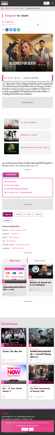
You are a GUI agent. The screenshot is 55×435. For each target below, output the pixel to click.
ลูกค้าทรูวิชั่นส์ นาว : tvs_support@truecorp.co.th (18, 417)
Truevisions (15, 233)
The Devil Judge (13, 185)
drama (38, 214)
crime (28, 214)
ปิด (31, 429)
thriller (19, 214)
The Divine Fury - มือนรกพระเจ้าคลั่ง (19, 192)
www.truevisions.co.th (18, 230)
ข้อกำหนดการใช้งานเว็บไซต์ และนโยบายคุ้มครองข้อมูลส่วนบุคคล (27, 425)
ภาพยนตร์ (7, 220)
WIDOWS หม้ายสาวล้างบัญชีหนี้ (17, 189)
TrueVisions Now (17, 248)
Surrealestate (11, 181)
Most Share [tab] (40, 260)
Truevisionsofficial (22, 244)
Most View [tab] (15, 260)
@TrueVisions (14, 237)
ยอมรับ (24, 429)
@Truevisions (11, 241)
